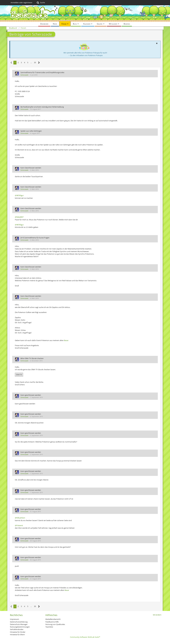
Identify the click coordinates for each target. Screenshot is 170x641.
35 (35, 62)
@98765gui (19, 195)
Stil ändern (157, 615)
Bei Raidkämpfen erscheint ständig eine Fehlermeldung (42, 107)
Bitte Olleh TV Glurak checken (32, 358)
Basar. (66, 340)
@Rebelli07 (19, 217)
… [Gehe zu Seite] (31, 62)
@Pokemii (19, 525)
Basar (67, 590)
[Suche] (40, 2)
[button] (157, 43)
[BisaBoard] (85, 13)
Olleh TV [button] (19, 375)
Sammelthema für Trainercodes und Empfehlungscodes (42, 72)
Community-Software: (85, 637)
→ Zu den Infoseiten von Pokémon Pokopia (85, 55)
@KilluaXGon (20, 518)
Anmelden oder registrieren (21, 2)
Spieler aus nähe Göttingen (31, 131)
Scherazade (24, 75)
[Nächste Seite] (39, 63)
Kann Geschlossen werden (30, 168)
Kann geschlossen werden (30, 395)
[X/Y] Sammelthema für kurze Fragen (34, 237)
